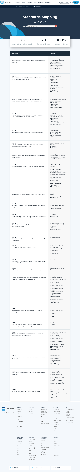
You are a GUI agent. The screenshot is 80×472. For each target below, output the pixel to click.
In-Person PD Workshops (68, 412)
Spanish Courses (57, 420)
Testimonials (31, 443)
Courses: (25, 26)
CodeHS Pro (19, 413)
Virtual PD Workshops (68, 415)
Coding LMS (19, 409)
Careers (55, 443)
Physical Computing (43, 452)
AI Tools (43, 421)
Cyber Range (19, 426)
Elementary (56, 417)
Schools (30, 411)
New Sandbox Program (20, 440)
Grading (43, 414)
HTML (18, 448)
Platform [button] (23, 2)
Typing (18, 424)
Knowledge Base (32, 452)
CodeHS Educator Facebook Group (40, 467)
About (55, 439)
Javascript (19, 443)
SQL (18, 452)
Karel (18, 454)
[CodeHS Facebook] (2, 413)
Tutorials (55, 428)
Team (55, 441)
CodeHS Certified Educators (17, 467)
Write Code (43, 418)
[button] (17, 2)
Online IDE (19, 411)
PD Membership (69, 424)
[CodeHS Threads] (13, 413)
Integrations (43, 420)
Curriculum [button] (30, 2)
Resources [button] (48, 2)
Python (18, 445)
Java (18, 446)
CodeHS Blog (32, 447)
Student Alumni (32, 459)
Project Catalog (57, 411)
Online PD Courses (70, 409)
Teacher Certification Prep (69, 419)
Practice (55, 426)
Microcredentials (69, 422)
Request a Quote (64, 2)
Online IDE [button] (41, 2)
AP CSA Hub (56, 432)
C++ (17, 450)
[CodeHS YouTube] (9, 413)
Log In (71, 2)
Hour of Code (56, 424)
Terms (55, 447)
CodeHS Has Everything (44, 438)
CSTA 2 (27, 6)
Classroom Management (44, 412)
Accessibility (56, 455)
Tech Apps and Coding (36, 6)
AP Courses (56, 415)
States (30, 441)
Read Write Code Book (32, 449)
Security (55, 453)
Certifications (19, 418)
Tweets (30, 445)
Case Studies (32, 439)
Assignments (44, 409)
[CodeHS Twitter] (11, 413)
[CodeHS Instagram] (4, 413)
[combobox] (41, 26)
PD (66, 407)
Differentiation (44, 442)
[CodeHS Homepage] (7, 2)
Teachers (31, 413)
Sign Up (76, 2)
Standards (21, 6)
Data (42, 416)
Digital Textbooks (57, 430)
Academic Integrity (45, 423)
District (30, 409)
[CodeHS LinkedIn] (6, 413)
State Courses (57, 418)
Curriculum (56, 407)
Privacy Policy (56, 449)
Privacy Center (57, 445)
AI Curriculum (56, 433)
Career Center (32, 457)
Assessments (44, 445)
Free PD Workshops (70, 417)
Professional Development (20, 420)
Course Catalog (57, 409)
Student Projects (32, 455)
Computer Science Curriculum (21, 415)
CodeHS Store (57, 467)
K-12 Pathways (57, 413)
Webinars (31, 453)
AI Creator (19, 423)
